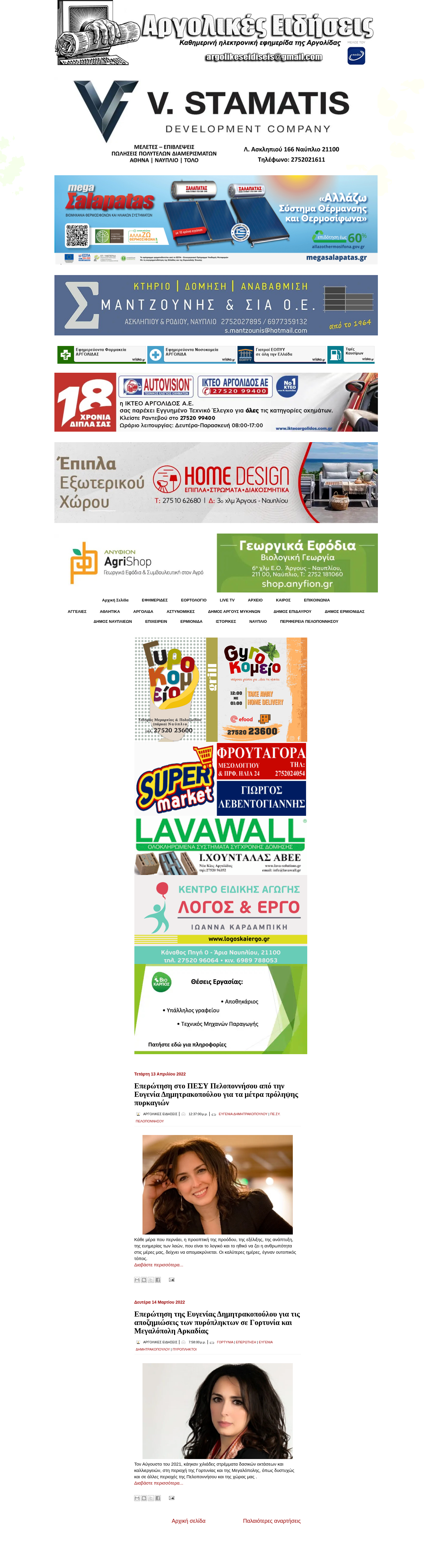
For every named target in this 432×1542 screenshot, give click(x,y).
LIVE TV (227, 600)
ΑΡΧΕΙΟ (255, 600)
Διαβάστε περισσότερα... (158, 1264)
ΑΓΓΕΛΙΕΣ (77, 611)
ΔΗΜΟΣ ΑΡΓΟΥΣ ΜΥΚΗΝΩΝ (234, 611)
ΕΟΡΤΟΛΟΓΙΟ (194, 600)
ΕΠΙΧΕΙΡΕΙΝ (156, 621)
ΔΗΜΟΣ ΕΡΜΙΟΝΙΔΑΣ (345, 611)
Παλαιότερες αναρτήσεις (272, 1521)
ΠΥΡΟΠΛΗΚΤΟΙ (185, 1349)
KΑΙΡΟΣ (283, 600)
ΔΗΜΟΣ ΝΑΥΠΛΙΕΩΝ (112, 621)
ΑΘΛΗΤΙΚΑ (110, 611)
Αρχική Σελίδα (115, 600)
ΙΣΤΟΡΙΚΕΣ (226, 621)
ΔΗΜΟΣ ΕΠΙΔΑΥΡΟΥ (292, 611)
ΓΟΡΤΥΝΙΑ (225, 1342)
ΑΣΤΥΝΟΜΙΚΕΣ (181, 611)
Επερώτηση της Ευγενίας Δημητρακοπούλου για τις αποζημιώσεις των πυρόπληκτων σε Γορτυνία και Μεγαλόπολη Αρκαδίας (217, 1322)
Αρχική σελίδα (188, 1521)
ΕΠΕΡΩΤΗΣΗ (246, 1342)
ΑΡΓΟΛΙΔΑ (143, 611)
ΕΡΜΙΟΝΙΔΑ (191, 621)
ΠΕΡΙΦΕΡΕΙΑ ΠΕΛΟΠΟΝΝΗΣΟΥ (309, 621)
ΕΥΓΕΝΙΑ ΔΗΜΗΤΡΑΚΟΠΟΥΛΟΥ (243, 1114)
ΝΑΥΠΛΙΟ (258, 621)
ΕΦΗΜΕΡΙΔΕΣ (155, 600)
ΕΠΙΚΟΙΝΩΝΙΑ (317, 600)
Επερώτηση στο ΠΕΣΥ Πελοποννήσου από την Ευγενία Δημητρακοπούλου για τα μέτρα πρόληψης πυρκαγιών (216, 1094)
